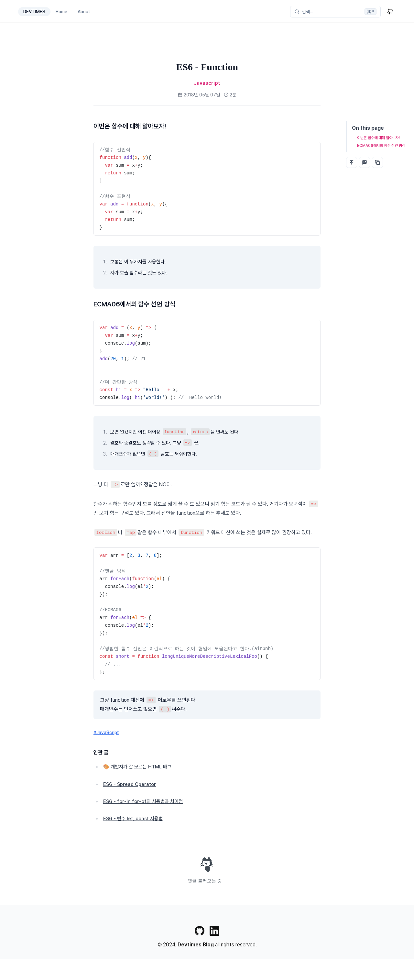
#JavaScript (106, 732)
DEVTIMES (34, 11)
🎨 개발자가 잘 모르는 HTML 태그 (137, 767)
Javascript (207, 83)
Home (61, 11)
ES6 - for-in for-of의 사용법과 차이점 (143, 801)
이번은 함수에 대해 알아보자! (378, 138)
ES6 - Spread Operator (129, 784)
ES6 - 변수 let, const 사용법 (133, 818)
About (84, 11)
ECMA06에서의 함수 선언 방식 (381, 145)
